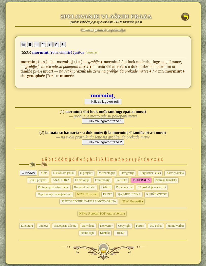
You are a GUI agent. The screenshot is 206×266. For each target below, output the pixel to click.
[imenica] (92, 53)
